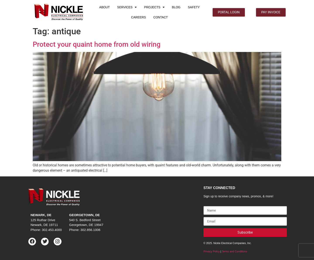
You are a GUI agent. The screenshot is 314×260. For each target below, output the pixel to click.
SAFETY (194, 7)
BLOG (176, 7)
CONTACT (160, 17)
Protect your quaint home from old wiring (96, 44)
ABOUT (104, 7)
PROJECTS (154, 7)
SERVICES (127, 7)
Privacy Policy (211, 251)
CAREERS (138, 17)
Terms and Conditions (234, 251)
